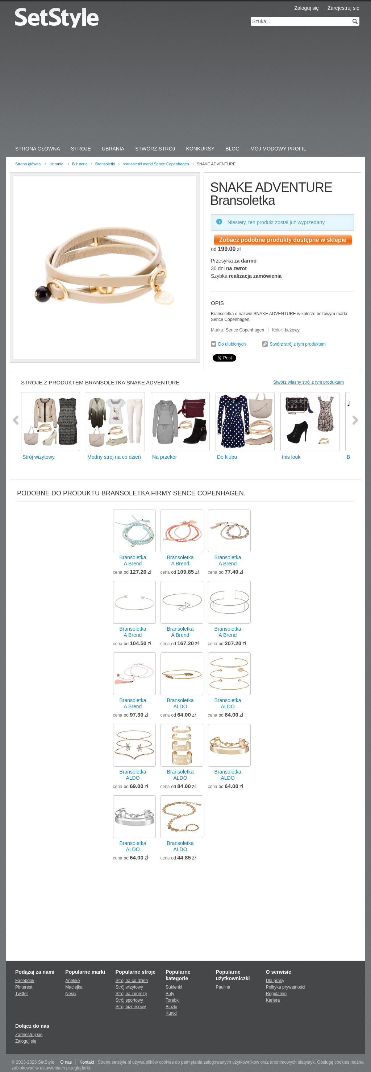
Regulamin (276, 993)
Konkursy (200, 149)
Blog (232, 149)
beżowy (292, 330)
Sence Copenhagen (245, 330)
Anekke (72, 980)
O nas (66, 1062)
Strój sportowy (129, 1000)
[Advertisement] (185, 87)
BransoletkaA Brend (133, 560)
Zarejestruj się (343, 8)
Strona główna (28, 164)
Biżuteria (80, 164)
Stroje (81, 149)
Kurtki (171, 1013)
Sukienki (174, 987)
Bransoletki (105, 164)
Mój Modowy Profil (278, 149)
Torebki (173, 1000)
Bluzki (171, 1006)
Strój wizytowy (129, 987)
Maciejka (73, 987)
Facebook (24, 980)
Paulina (223, 987)
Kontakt (86, 1062)
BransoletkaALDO (180, 703)
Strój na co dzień (132, 980)
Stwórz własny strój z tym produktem (308, 382)
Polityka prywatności (285, 987)
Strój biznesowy (131, 1006)
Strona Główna (37, 149)
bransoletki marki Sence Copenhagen (155, 164)
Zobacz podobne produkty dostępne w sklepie (282, 240)
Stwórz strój (155, 149)
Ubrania (113, 149)
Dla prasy (275, 980)
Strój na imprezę (131, 993)
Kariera (273, 1000)
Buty (170, 993)
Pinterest (23, 987)
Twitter (21, 993)
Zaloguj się (306, 8)
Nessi (70, 993)
